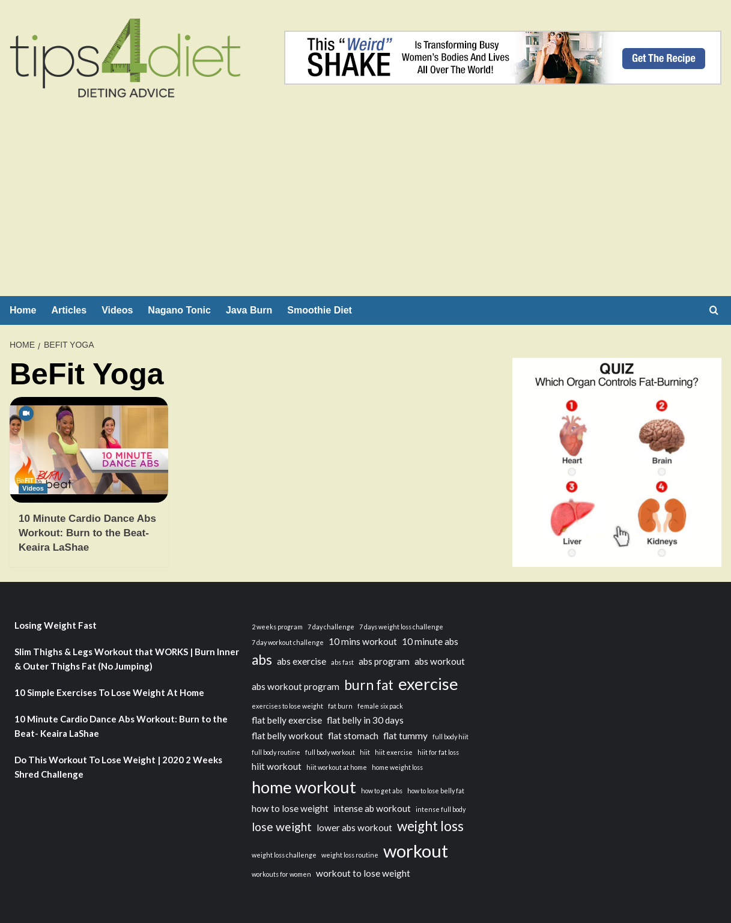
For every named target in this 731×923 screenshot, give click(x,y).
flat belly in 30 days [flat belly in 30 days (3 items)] (365, 720)
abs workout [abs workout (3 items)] (439, 661)
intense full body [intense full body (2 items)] (441, 809)
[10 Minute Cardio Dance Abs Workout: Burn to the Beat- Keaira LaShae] (89, 450)
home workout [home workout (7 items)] (304, 787)
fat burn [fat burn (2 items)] (340, 706)
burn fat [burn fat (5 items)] (368, 685)
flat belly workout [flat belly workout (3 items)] (287, 735)
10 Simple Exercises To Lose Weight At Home (109, 692)
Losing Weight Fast (55, 625)
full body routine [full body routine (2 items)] (276, 752)
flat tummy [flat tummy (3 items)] (405, 735)
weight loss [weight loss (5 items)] (430, 826)
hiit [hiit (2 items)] (365, 752)
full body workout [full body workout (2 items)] (330, 752)
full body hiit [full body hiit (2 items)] (450, 736)
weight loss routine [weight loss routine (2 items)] (349, 855)
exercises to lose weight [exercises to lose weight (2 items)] (287, 706)
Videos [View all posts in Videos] (33, 488)
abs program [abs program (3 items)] (384, 661)
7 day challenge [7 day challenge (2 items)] (331, 627)
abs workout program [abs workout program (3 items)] (295, 686)
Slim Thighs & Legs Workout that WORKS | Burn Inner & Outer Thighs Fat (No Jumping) (126, 658)
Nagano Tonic (179, 310)
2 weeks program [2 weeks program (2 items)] (277, 627)
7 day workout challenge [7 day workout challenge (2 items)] (288, 642)
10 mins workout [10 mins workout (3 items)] (363, 641)
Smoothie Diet (319, 310)
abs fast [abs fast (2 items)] (342, 662)
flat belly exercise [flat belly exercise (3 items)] (287, 720)
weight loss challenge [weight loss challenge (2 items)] (284, 855)
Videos (117, 310)
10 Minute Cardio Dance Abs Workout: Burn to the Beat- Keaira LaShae (87, 533)
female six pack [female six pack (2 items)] (380, 706)
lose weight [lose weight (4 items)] (282, 827)
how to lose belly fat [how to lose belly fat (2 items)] (435, 790)
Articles (68, 310)
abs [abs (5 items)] (262, 660)
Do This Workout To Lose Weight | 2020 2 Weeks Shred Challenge (118, 766)
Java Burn (249, 310)
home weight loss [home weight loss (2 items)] (397, 767)
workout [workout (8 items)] (415, 850)
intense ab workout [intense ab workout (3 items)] (372, 808)
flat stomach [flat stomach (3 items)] (353, 735)
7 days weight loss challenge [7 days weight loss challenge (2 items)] (401, 627)
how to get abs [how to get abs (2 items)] (381, 790)
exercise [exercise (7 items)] (428, 684)
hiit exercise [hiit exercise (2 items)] (394, 752)
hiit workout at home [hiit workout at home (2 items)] (336, 767)
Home (23, 310)
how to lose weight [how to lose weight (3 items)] (290, 808)
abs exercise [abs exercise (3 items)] (301, 661)
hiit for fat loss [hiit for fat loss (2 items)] (438, 752)
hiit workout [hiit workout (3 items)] (277, 766)
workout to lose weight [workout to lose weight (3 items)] (363, 873)
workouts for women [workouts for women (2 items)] (281, 874)
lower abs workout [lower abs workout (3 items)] (354, 827)
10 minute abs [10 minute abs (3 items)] (430, 641)
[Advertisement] (365, 206)
